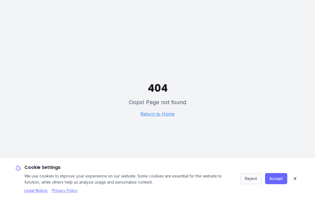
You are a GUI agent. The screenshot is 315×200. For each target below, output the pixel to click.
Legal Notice (35, 190)
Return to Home (157, 114)
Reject (251, 178)
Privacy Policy (65, 190)
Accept (276, 178)
